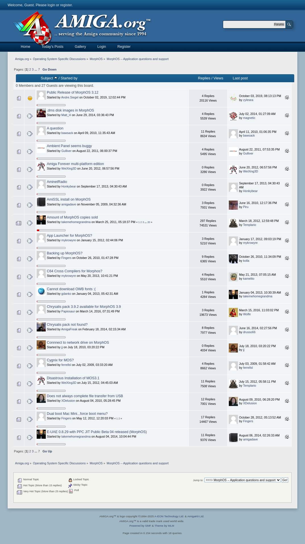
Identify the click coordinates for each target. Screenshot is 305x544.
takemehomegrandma (76, 222)
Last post (240, 78)
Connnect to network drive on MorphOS (78, 343)
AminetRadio (57, 182)
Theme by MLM (164, 525)
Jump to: (198, 480)
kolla (246, 260)
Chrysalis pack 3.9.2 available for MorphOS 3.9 (84, 307)
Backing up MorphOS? (64, 253)
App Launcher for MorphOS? (69, 236)
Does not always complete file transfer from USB (85, 396)
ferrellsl (66, 364)
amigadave (68, 204)
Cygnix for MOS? (60, 360)
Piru (245, 207)
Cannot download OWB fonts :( (71, 289)
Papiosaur (68, 311)
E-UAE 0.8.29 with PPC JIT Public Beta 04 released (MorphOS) (97, 432)
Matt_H (66, 115)
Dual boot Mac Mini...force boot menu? (77, 414)
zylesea (248, 100)
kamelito (248, 278)
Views (218, 78)
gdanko (66, 293)
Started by (69, 78)
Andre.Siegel (69, 97)
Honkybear (68, 186)
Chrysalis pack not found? (67, 325)
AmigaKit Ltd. (195, 516)
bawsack (67, 133)
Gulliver (66, 151)
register (66, 5)
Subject (49, 78)
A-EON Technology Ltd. (169, 516)
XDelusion (68, 400)
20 (148, 222)
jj (62, 347)
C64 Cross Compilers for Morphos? (74, 271)
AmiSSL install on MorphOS (69, 199)
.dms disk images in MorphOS (70, 110)
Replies (204, 78)
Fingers (66, 257)
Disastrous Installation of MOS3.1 (73, 378)
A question (55, 128)
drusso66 (249, 332)
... (36, 69)
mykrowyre (68, 240)
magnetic (249, 117)
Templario (249, 224)
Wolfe (247, 314)
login (51, 5)
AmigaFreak (69, 329)
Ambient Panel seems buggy (69, 146)
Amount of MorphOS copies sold (72, 217)
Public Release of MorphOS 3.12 (73, 92)
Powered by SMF (140, 525)
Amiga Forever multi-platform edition (75, 164)
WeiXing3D (68, 168)
